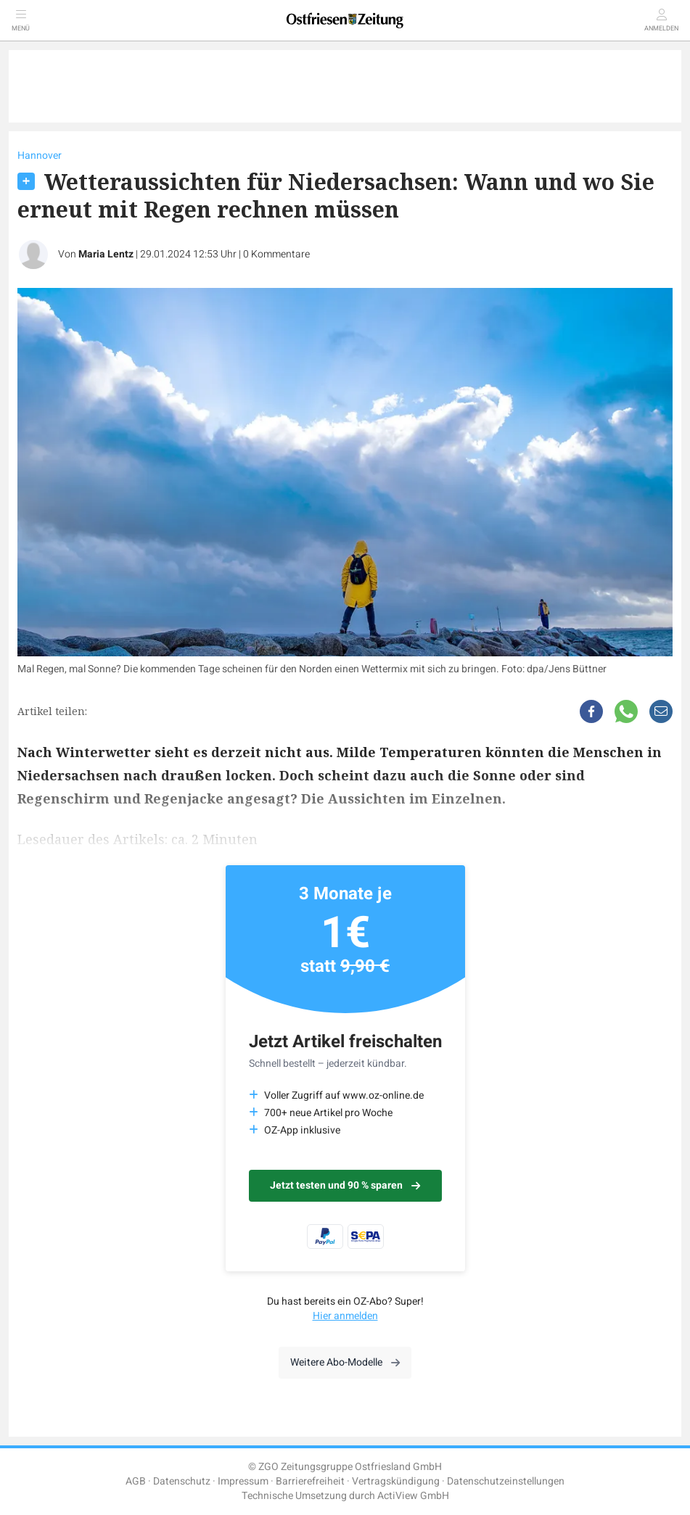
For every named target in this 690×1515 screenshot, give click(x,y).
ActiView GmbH (413, 1495)
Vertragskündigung (396, 1481)
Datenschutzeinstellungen (505, 1481)
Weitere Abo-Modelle (345, 1362)
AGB (136, 1481)
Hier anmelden (345, 1316)
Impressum (243, 1481)
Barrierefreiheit (310, 1481)
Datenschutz (181, 1481)
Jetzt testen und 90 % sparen (345, 1185)
